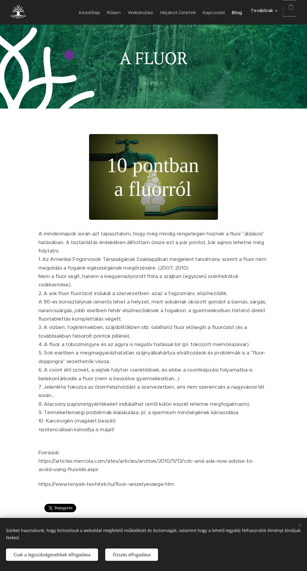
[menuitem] (76, 12)
